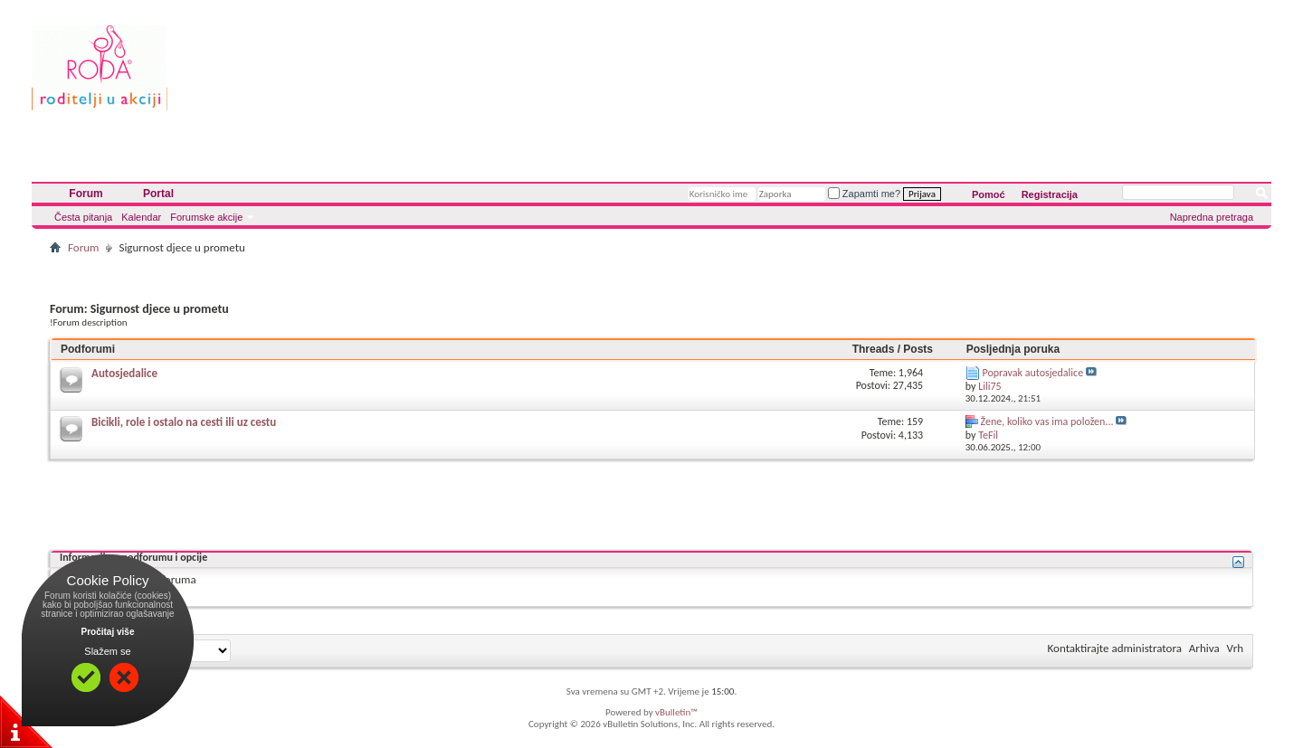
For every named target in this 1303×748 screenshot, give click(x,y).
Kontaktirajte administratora (1115, 648)
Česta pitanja (83, 217)
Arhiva (1204, 648)
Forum (85, 193)
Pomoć (988, 194)
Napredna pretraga (1211, 217)
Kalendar (141, 217)
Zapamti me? (864, 193)
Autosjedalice (124, 373)
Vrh (1235, 648)
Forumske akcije (206, 217)
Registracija (1050, 194)
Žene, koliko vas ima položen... (1047, 421)
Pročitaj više (108, 632)
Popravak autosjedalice (1033, 372)
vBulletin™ (676, 712)
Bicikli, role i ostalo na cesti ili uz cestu (183, 422)
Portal (158, 193)
